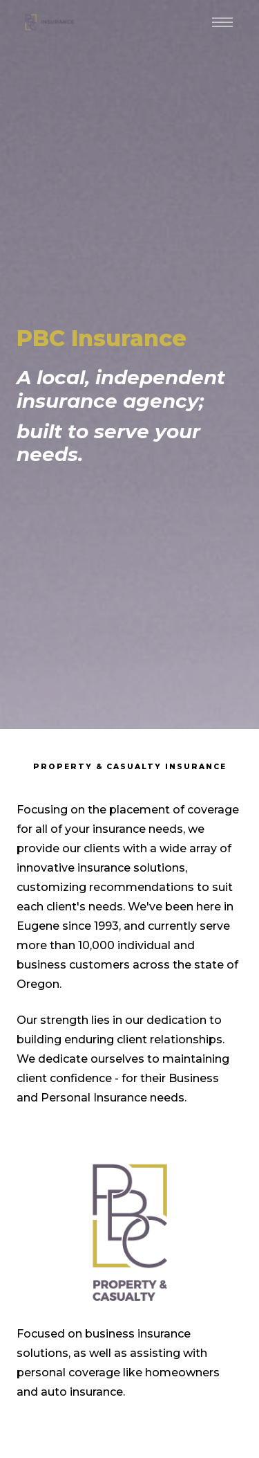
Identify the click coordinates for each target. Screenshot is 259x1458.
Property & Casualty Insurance (130, 766)
